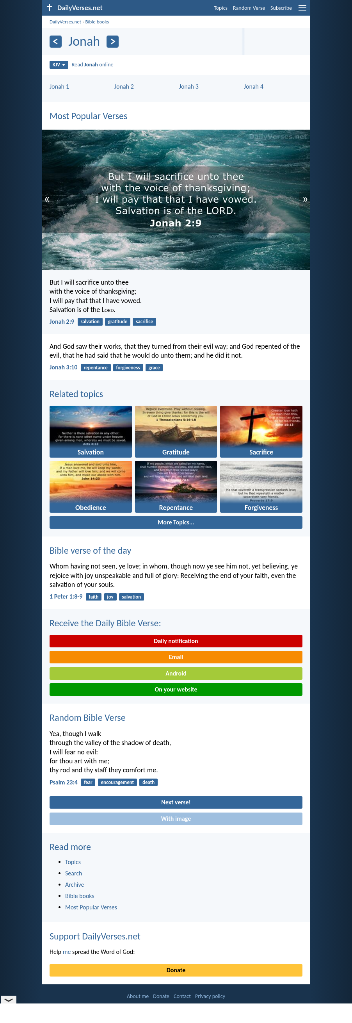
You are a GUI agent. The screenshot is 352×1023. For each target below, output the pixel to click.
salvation (90, 321)
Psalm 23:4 (64, 782)
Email (176, 657)
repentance (96, 368)
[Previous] (56, 42)
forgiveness (128, 368)
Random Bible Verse (88, 717)
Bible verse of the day (90, 550)
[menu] (302, 10)
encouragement (117, 782)
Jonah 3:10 (63, 367)
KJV (59, 65)
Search (73, 873)
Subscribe (281, 8)
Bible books (97, 22)
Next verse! (175, 802)
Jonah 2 (124, 86)
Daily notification (176, 641)
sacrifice (144, 321)
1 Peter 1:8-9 (66, 596)
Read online (93, 64)
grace (154, 368)
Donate (176, 970)
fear (88, 782)
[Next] (113, 42)
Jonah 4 (253, 86)
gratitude (117, 321)
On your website (176, 689)
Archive (74, 884)
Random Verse (249, 8)
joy (110, 597)
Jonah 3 (189, 86)
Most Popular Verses (88, 115)
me (67, 951)
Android (175, 673)
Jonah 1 (59, 86)
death (148, 782)
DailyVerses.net (65, 22)
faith (94, 597)
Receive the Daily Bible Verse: (105, 623)
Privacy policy (210, 996)
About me (138, 996)
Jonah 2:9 (62, 321)
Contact (182, 996)
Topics (221, 8)
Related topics (76, 393)
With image (176, 818)
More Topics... (176, 522)
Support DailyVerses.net (95, 936)
